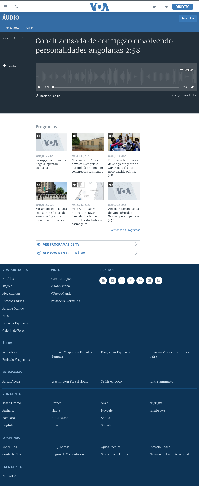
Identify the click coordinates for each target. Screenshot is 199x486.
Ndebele (107, 410)
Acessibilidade (160, 447)
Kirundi (57, 425)
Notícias (8, 279)
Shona (105, 418)
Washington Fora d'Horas (70, 381)
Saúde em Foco (111, 381)
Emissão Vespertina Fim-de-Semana (72, 355)
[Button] (10, 67)
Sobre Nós (9, 447)
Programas (12, 28)
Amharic (8, 410)
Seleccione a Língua (115, 454)
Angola (7, 286)
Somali (106, 425)
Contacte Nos (11, 454)
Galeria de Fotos (13, 331)
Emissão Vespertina (16, 360)
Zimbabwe (157, 410)
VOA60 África (60, 286)
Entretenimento (161, 381)
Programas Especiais (115, 352)
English (7, 425)
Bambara (8, 418)
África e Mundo (13, 308)
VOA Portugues (61, 279)
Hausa (56, 410)
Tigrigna (156, 403)
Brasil (6, 316)
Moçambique (11, 294)
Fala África (9, 352)
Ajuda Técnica (110, 447)
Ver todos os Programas (125, 230)
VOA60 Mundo (61, 294)
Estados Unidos (13, 301)
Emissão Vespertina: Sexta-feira (169, 355)
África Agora (11, 381)
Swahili (106, 403)
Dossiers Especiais (15, 323)
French (57, 403)
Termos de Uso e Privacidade (170, 454)
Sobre (30, 28)
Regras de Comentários (68, 454)
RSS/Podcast (60, 447)
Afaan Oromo (11, 403)
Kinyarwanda (61, 418)
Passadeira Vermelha (65, 301)
